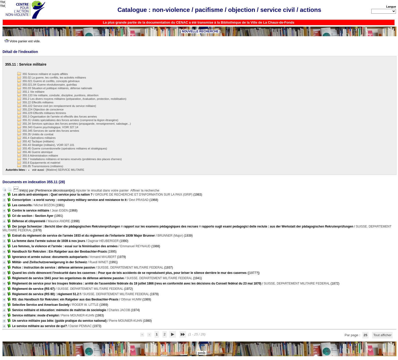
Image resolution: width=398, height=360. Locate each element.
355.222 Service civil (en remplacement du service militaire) (56, 105)
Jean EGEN (60, 210)
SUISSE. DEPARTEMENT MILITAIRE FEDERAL (130, 267)
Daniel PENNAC (81, 326)
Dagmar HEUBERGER (103, 241)
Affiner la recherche (144, 190)
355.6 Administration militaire (37, 155)
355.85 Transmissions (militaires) (40, 166)
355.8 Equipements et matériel (38, 162)
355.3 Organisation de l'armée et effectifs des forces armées (57, 116)
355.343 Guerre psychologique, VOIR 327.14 (47, 127)
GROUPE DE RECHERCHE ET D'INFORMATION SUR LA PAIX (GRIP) (143, 194)
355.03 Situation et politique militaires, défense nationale (54, 88)
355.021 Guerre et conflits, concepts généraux (48, 81)
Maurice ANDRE (59, 221)
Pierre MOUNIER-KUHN (77, 315)
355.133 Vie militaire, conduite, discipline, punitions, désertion (57, 95)
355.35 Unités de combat (35, 134)
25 (365, 335)
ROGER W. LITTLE (85, 305)
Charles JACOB (119, 310)
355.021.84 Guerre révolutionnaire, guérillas (47, 84)
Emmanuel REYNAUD (135, 246)
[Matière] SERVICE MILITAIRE (65, 169)
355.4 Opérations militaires (36, 137)
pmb (201, 353)
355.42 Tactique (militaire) (35, 141)
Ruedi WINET (98, 262)
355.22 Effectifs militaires (35, 102)
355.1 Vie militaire (30, 91)
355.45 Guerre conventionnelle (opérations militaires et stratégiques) (62, 148)
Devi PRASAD (139, 200)
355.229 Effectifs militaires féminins (41, 113)
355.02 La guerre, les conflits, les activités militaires (51, 77)
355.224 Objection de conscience (40, 109)
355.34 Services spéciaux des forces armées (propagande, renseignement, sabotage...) (74, 123)
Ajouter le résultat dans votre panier (102, 190)
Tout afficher (382, 335)
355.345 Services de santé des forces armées (48, 130)
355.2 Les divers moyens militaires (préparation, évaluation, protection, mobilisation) (71, 98)
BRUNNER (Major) (170, 235)
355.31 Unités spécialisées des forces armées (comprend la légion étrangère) (67, 120)
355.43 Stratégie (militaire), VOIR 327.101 (45, 144)
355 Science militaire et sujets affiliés (42, 73)
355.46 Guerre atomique (35, 152)
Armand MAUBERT (103, 257)
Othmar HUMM (131, 299)
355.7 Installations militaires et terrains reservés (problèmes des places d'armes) (69, 159)
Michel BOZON (44, 205)
